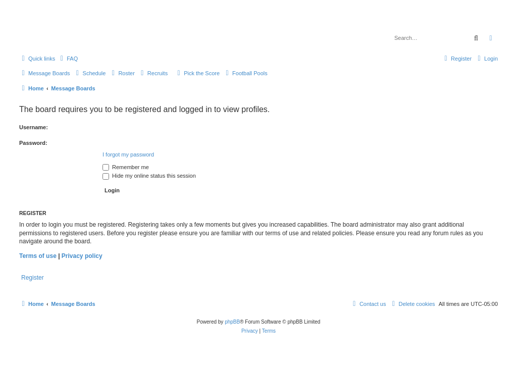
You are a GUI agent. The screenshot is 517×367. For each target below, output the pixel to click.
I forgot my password (128, 154)
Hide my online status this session (149, 176)
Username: (33, 127)
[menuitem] (68, 59)
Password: (33, 143)
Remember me (125, 167)
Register (32, 277)
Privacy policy (82, 255)
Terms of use (38, 255)
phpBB (232, 322)
